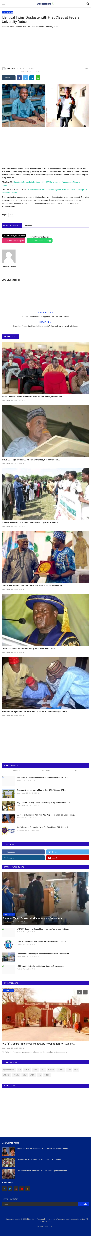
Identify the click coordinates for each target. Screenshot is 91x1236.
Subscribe (83, 1204)
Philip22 (19, 780)
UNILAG (27, 1070)
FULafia (16, 1075)
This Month (45, 771)
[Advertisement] (45, 47)
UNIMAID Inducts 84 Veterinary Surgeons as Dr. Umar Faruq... (29, 648)
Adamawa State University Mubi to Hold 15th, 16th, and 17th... (41, 790)
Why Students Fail (11, 279)
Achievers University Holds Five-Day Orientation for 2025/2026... (43, 778)
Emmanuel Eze (22, 830)
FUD (11, 215)
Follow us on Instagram (15, 240)
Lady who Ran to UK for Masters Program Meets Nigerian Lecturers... (42, 1171)
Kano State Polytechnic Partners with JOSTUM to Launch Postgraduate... (35, 711)
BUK (19, 1070)
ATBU (32, 1075)
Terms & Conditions (44, 1226)
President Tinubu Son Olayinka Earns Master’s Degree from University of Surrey (45, 326)
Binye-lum (20, 818)
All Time (74, 771)
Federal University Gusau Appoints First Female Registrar (45, 317)
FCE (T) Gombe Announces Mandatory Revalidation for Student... (38, 1043)
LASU (35, 1070)
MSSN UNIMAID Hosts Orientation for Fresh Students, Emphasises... (33, 397)
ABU (69, 1070)
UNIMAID (61, 1070)
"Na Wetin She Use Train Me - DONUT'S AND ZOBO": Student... (40, 1159)
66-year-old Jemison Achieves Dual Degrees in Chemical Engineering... (46, 815)
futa (39, 1075)
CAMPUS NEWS (8, 12)
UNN (76, 1070)
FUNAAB (51, 1070)
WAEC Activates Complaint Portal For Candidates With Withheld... (43, 827)
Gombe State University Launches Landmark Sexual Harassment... (43, 954)
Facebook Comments (11, 225)
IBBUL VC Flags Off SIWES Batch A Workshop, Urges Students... (31, 460)
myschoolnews (8, 1070)
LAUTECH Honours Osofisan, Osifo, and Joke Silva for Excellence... (32, 585)
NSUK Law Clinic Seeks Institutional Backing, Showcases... (40, 966)
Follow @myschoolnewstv (38, 237)
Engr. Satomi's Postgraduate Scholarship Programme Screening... (44, 803)
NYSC (43, 1070)
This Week (16, 771)
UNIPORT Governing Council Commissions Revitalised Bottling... (43, 929)
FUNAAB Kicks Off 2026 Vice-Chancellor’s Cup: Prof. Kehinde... (30, 523)
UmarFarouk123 (10, 69)
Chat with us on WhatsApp (41, 240)
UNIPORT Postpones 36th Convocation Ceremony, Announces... (42, 941)
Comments (27, 225)
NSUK (25, 1075)
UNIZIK (46, 1075)
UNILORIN (6, 1075)
